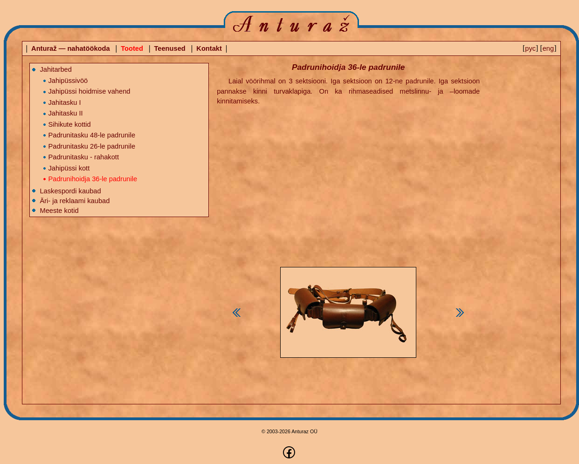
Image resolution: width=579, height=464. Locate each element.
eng (548, 48)
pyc (530, 48)
